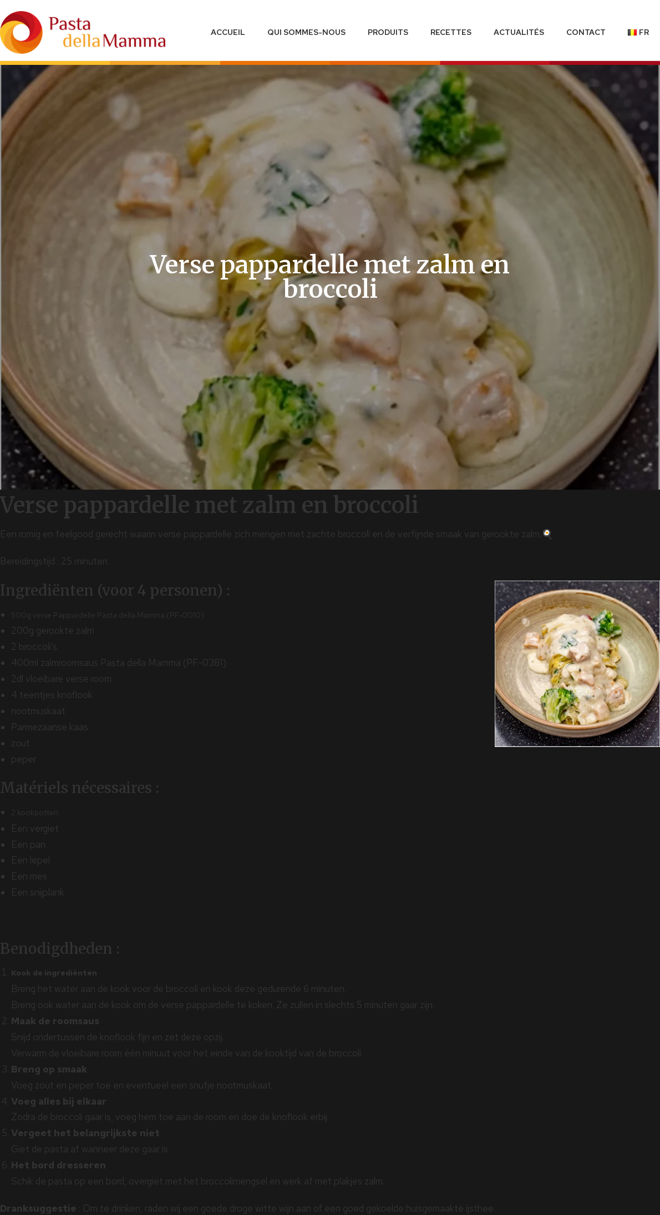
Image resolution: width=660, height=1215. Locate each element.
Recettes (450, 32)
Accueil (228, 32)
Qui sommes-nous (306, 32)
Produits (388, 32)
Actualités (519, 32)
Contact (586, 32)
